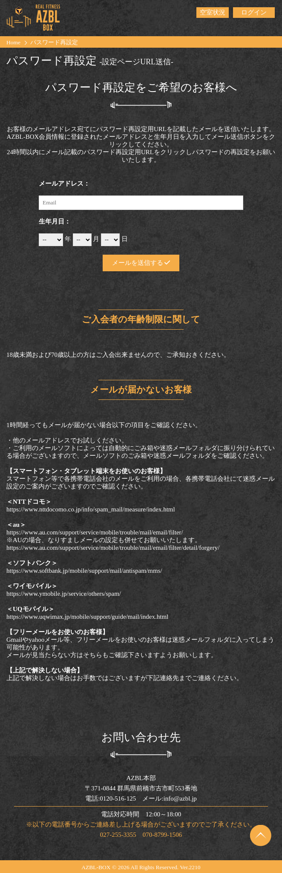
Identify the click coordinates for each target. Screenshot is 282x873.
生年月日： (55, 221)
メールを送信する (141, 262)
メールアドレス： (64, 183)
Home (13, 42)
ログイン (254, 12)
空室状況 (212, 12)
